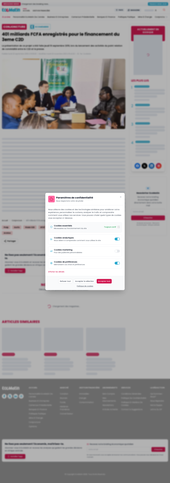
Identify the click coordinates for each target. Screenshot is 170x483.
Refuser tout (65, 281)
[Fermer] (121, 197)
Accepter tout (104, 281)
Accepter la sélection (84, 281)
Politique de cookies (85, 286)
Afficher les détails (56, 272)
